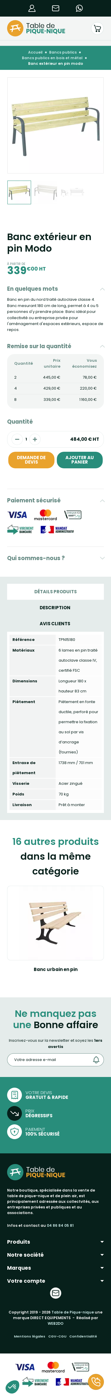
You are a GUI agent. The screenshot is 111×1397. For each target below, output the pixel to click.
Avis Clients (55, 623)
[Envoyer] (97, 1059)
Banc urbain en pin (56, 969)
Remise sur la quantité (39, 346)
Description (55, 608)
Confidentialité (83, 1336)
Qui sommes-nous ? (36, 558)
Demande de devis (31, 459)
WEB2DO (55, 1323)
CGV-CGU (57, 1336)
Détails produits (55, 592)
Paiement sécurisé (34, 500)
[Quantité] (26, 439)
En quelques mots (32, 289)
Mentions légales (29, 1336)
